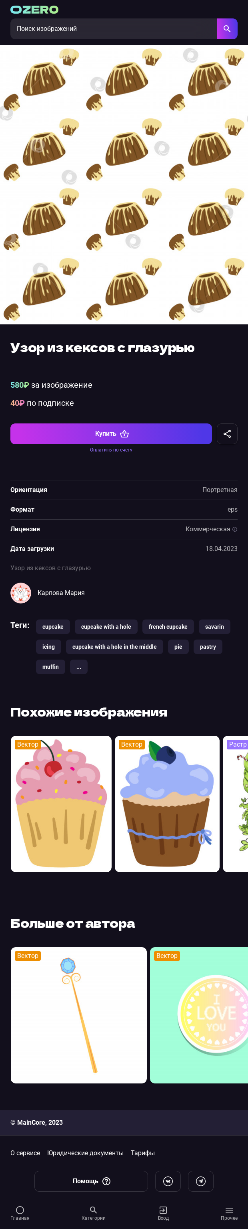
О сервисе (25, 1153)
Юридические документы (85, 1153)
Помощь (92, 1181)
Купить (112, 434)
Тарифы (143, 1153)
